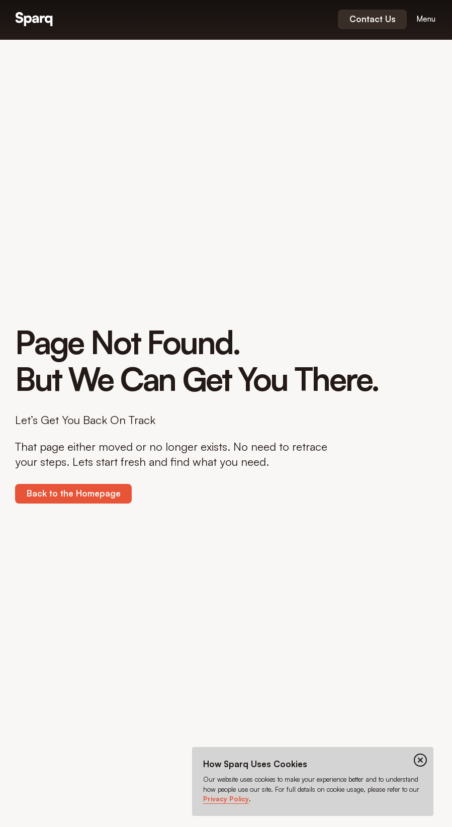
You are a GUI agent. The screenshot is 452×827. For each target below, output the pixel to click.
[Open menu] (425, 19)
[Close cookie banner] (420, 760)
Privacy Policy (226, 799)
